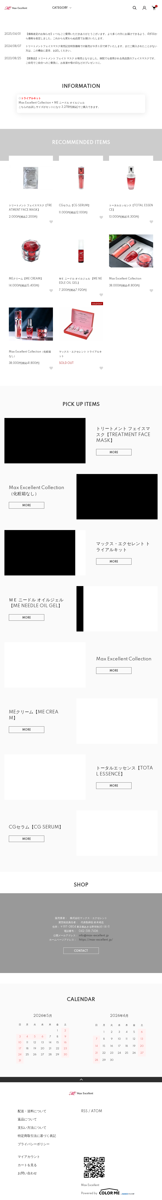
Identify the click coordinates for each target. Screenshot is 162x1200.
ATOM (96, 1111)
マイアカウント (29, 1157)
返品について (27, 1119)
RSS (84, 1111)
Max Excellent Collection (125, 278)
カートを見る (27, 1165)
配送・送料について (32, 1111)
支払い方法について (32, 1128)
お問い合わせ (27, 1173)
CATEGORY (60, 8)
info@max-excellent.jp (94, 935)
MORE (114, 452)
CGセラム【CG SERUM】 (74, 205)
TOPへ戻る (81, 1079)
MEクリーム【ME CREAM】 (26, 278)
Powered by (108, 1191)
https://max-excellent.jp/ (96, 939)
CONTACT (81, 951)
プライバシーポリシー (34, 1144)
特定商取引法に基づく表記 (37, 1136)
